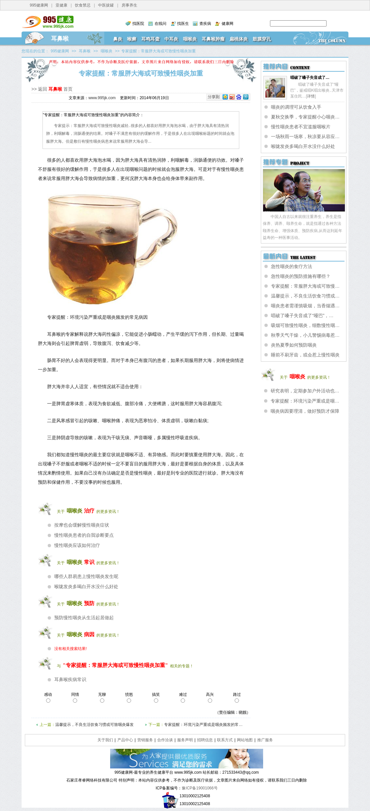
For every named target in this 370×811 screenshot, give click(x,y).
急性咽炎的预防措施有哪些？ (300, 276)
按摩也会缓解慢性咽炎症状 (81, 525)
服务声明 (185, 740)
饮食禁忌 (83, 5)
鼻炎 (117, 39)
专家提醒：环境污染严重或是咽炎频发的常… (203, 724)
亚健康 (61, 5)
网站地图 (245, 740)
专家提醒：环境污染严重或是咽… (305, 401)
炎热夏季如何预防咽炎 (294, 345)
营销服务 (145, 740)
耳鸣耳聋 (150, 39)
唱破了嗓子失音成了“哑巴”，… (302, 315)
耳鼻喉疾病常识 (70, 679)
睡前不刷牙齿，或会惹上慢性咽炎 (305, 354)
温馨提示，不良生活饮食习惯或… (305, 295)
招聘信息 (205, 740)
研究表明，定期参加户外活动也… (305, 390)
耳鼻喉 (60, 38)
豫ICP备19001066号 (199, 788)
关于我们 (105, 740)
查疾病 (205, 23)
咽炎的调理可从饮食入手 (296, 107)
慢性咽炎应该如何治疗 (77, 545)
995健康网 (39, 5)
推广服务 (265, 740)
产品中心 (125, 740)
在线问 (160, 23)
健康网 (227, 23)
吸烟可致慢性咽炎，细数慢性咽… (305, 325)
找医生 (183, 23)
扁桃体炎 (238, 39)
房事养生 (129, 5)
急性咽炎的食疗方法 (291, 266)
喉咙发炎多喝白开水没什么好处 (86, 586)
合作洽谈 (165, 740)
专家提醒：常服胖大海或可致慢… (305, 286)
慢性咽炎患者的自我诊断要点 (84, 535)
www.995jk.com (101, 98)
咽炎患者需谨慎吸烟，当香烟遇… (305, 305)
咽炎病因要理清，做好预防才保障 (305, 411)
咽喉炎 (190, 39)
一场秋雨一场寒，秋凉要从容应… (305, 136)
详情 (311, 96)
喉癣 (131, 39)
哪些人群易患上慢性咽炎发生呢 (86, 576)
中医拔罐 (106, 5)
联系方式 (225, 740)
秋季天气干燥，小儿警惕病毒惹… (305, 335)
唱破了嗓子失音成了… (309, 77)
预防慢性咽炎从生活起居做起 (84, 617)
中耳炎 (171, 39)
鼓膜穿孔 (262, 39)
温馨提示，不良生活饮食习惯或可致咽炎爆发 (94, 724)
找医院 (138, 23)
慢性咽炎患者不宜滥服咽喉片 (300, 126)
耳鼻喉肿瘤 (213, 39)
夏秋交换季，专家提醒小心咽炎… (305, 116)
